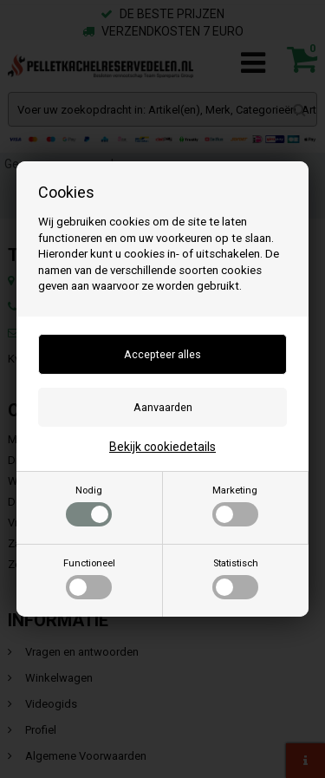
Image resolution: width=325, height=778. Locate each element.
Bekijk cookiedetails (162, 447)
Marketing (235, 505)
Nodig (89, 505)
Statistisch (235, 578)
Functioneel (89, 578)
